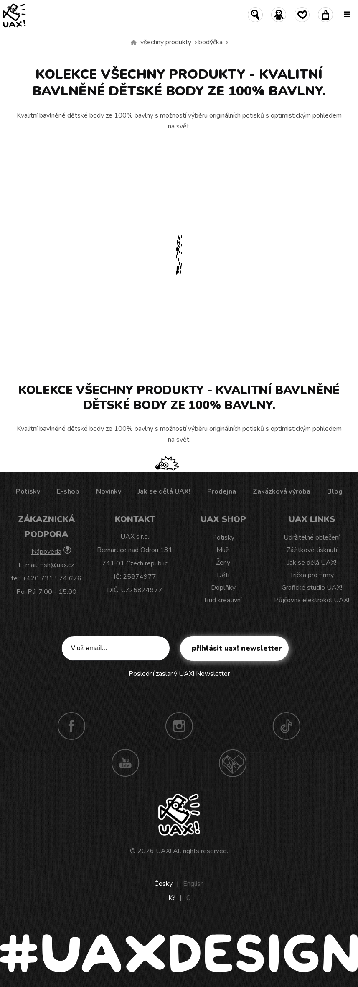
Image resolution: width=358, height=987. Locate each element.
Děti (223, 575)
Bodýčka (210, 42)
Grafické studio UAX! (312, 587)
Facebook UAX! (71, 726)
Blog (335, 491)
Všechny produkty (165, 42)
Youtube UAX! (125, 763)
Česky (163, 883)
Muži (223, 550)
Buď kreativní (223, 600)
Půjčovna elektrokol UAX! (311, 600)
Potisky (28, 491)
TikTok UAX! (286, 726)
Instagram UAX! (179, 726)
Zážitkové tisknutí (312, 550)
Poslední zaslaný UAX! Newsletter (179, 673)
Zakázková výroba (281, 491)
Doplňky (223, 587)
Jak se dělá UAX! (164, 491)
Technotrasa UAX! (232, 763)
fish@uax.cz (57, 565)
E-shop (68, 491)
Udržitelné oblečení (312, 537)
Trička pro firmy (312, 575)
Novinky (108, 491)
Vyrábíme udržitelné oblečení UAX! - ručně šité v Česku (133, 42)
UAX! (163, 851)
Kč (171, 898)
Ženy (223, 562)
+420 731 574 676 (51, 578)
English (193, 883)
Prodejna (221, 491)
